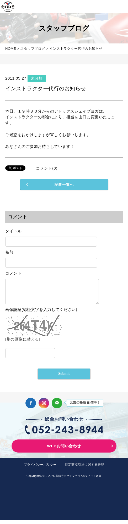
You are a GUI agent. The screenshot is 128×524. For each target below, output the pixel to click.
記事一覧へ (64, 184)
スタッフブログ (32, 49)
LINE (57, 407)
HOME (10, 49)
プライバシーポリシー (40, 468)
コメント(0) (46, 168)
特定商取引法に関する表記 (84, 468)
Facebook (30, 407)
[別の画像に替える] (22, 343)
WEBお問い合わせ (64, 450)
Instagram (44, 407)
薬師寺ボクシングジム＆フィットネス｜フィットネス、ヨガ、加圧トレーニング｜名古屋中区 (7, 6)
